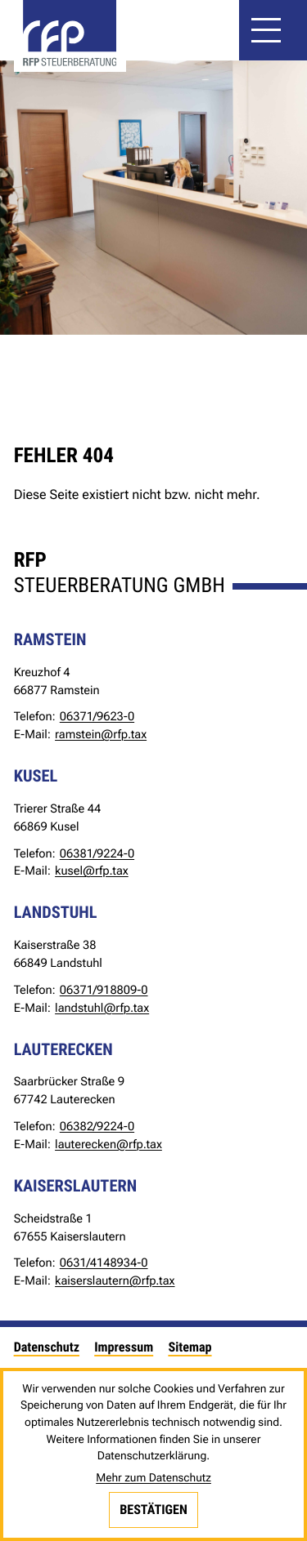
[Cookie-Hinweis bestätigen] (153, 1510)
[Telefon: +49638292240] (97, 1127)
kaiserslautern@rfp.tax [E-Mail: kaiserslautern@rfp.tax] (114, 1280)
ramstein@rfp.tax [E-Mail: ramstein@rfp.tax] (101, 734)
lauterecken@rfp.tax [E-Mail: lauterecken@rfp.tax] (108, 1144)
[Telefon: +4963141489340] (104, 1263)
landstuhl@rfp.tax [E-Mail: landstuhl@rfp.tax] (102, 1007)
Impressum (123, 1347)
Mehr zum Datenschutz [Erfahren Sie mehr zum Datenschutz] (153, 1478)
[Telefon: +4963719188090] (104, 991)
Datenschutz (46, 1347)
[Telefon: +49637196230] (97, 717)
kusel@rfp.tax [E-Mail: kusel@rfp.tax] (92, 870)
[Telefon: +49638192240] (97, 854)
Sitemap (189, 1347)
